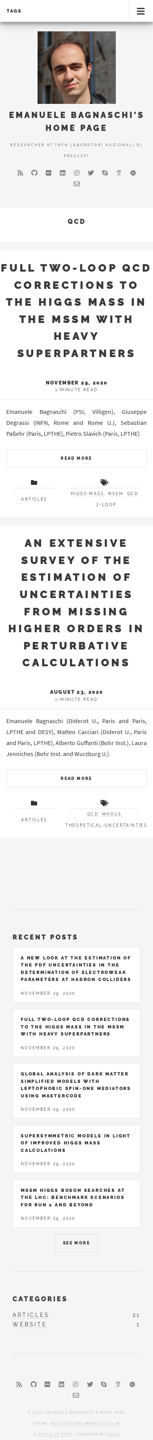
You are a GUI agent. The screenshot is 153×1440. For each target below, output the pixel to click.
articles (34, 499)
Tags (14, 11)
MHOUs (112, 814)
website (30, 1324)
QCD (132, 493)
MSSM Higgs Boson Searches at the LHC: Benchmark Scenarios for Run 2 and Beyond (73, 1198)
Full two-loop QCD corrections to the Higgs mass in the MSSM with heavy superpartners (75, 1027)
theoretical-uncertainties (106, 825)
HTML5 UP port (55, 1434)
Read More (76, 458)
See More (76, 1243)
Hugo (113, 1434)
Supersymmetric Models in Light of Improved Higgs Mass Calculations (76, 1143)
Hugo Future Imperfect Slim (85, 1423)
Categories (40, 1299)
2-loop (106, 504)
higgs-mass (87, 493)
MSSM (116, 493)
